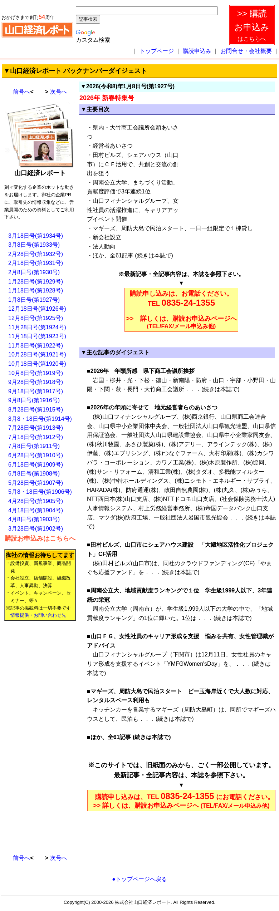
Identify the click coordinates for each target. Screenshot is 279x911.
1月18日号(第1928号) (35, 290)
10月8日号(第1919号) (35, 373)
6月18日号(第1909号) (35, 465)
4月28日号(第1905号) (35, 501)
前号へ (21, 92)
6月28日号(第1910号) (35, 455)
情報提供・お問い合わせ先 (38, 615)
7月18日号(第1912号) (35, 437)
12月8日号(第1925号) (35, 318)
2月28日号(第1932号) (35, 254)
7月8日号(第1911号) (34, 446)
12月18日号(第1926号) (37, 309)
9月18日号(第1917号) (35, 391)
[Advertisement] (33, 734)
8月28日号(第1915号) (35, 410)
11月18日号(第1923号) (37, 336)
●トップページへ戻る (139, 879)
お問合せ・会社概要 (246, 51)
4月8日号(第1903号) (34, 519)
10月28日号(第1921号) (37, 354)
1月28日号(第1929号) (35, 282)
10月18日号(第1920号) (37, 364)
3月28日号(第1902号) (35, 529)
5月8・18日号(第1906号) (40, 492)
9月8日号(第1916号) (34, 400)
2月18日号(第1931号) (35, 263)
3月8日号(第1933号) (34, 245)
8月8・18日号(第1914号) (40, 419)
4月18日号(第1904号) (35, 510)
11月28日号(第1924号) (37, 327)
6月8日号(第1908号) (34, 474)
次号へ (58, 92)
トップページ (157, 51)
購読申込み (197, 51)
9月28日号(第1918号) (35, 382)
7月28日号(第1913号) (35, 428)
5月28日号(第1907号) (35, 483)
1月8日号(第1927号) (34, 300)
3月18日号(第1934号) (35, 236)
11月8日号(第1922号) (35, 346)
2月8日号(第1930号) (34, 272)
